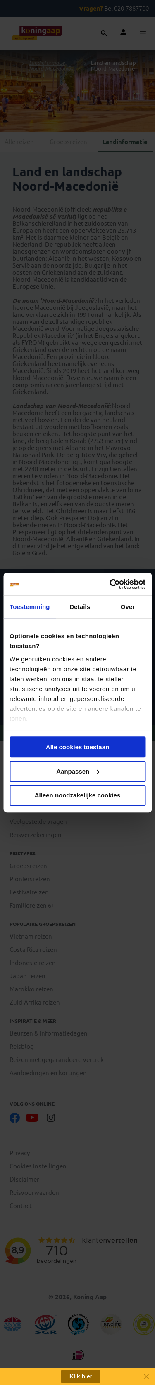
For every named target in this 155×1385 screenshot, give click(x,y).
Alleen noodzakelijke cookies (78, 795)
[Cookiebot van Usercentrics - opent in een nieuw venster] (110, 584)
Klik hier (80, 1376)
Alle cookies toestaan (77, 746)
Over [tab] (128, 606)
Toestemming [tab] (30, 606)
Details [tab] (79, 606)
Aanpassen (77, 771)
